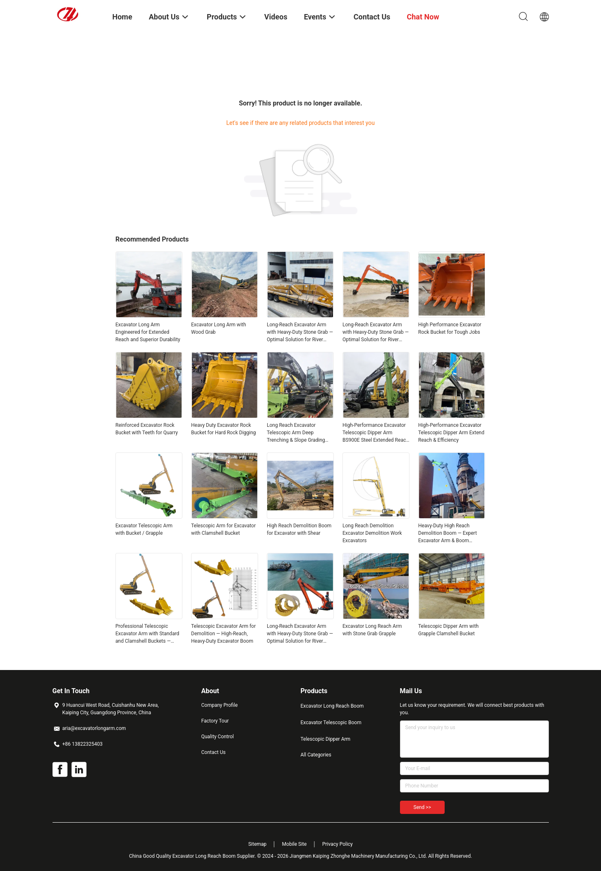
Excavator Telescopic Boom (331, 722)
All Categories (316, 755)
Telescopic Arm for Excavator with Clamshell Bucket (223, 529)
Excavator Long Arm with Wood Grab (218, 328)
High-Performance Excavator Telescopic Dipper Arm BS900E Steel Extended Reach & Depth (375, 433)
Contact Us (213, 752)
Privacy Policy (337, 844)
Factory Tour (215, 721)
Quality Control (217, 736)
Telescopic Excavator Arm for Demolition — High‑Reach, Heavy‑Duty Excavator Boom (223, 633)
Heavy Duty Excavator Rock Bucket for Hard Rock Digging (223, 429)
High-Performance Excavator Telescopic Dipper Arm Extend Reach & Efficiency (451, 432)
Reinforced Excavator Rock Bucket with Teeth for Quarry (146, 429)
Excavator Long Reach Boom (332, 706)
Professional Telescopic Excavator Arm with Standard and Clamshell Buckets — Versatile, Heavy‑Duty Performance (147, 634)
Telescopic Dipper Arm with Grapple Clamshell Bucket (448, 629)
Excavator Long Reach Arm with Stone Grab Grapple (372, 629)
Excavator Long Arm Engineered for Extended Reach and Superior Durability (147, 332)
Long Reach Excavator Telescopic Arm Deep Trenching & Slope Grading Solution (296, 433)
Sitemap (257, 844)
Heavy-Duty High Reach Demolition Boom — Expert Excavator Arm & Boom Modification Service (447, 533)
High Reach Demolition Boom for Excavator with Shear (299, 529)
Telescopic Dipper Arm (326, 739)
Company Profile (219, 705)
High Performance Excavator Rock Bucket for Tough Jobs (449, 328)
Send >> (422, 807)
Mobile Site (294, 844)
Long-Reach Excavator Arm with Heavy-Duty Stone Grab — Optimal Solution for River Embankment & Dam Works (300, 332)
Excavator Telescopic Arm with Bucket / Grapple (143, 529)
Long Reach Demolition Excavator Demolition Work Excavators (372, 533)
